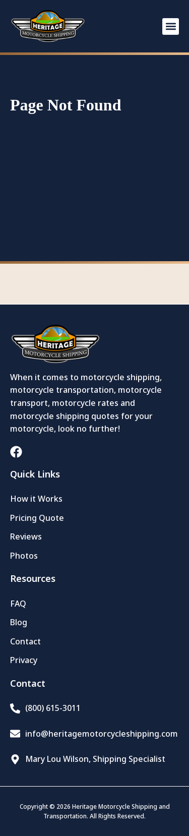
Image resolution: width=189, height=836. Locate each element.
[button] (170, 26)
